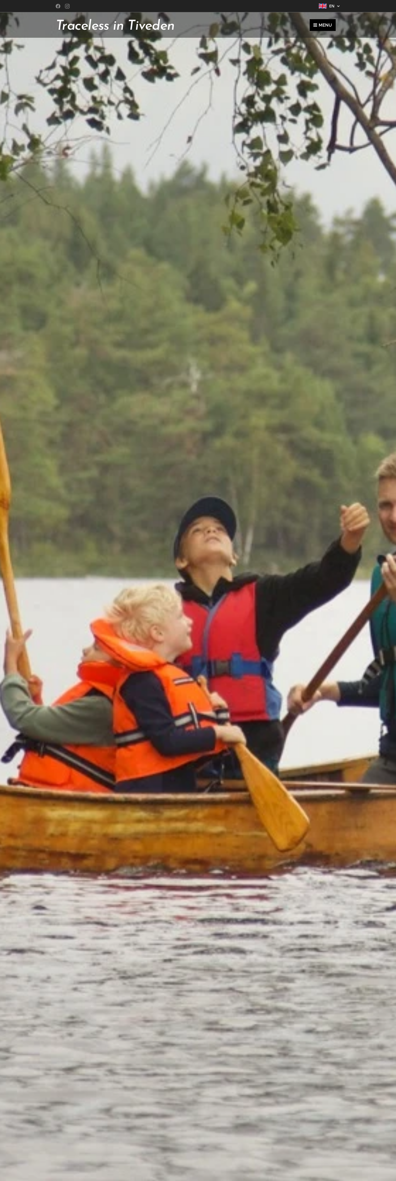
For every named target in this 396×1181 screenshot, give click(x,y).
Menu (322, 25)
